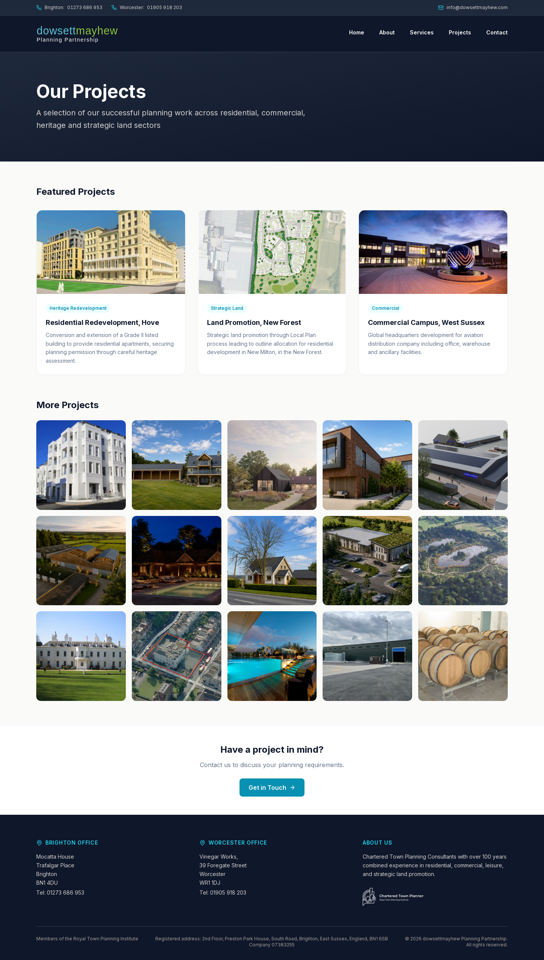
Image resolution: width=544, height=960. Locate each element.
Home (356, 32)
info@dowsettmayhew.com (473, 7)
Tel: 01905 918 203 (222, 892)
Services (422, 32)
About (387, 32)
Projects (460, 32)
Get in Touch (272, 787)
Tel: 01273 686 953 (60, 892)
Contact (497, 32)
